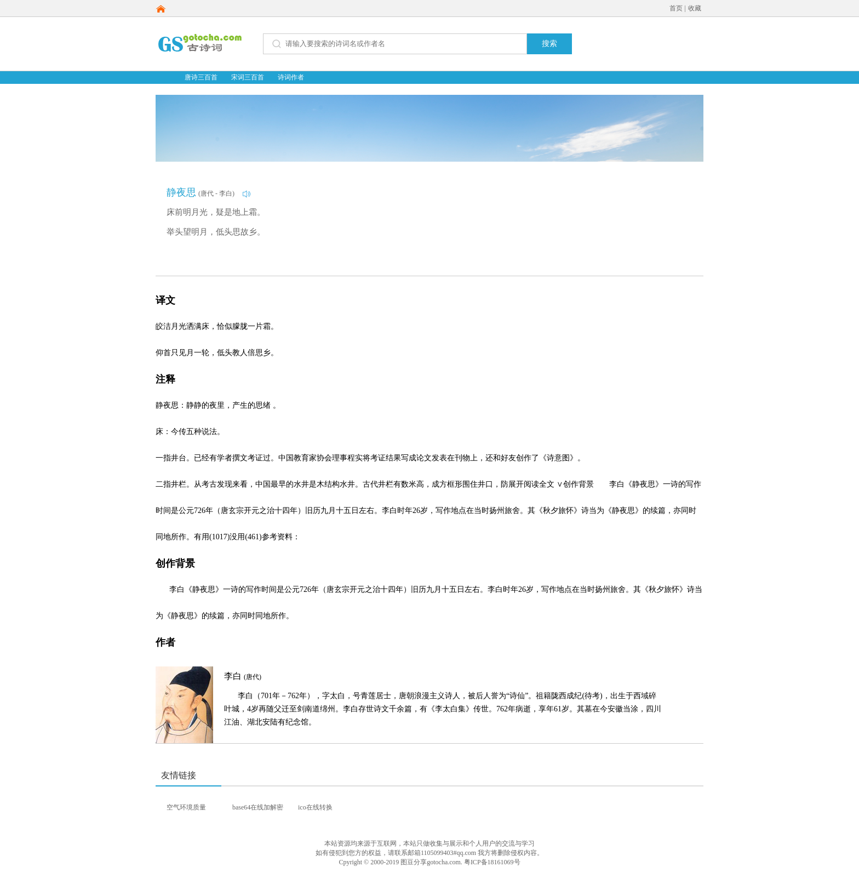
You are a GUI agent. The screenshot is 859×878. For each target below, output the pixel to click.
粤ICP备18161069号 (492, 862)
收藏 (694, 8)
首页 (676, 8)
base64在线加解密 (257, 807)
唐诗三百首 (201, 77)
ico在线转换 (315, 807)
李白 (242, 676)
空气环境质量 (186, 807)
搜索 (549, 43)
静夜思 (181, 192)
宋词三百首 (247, 77)
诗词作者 (291, 77)
